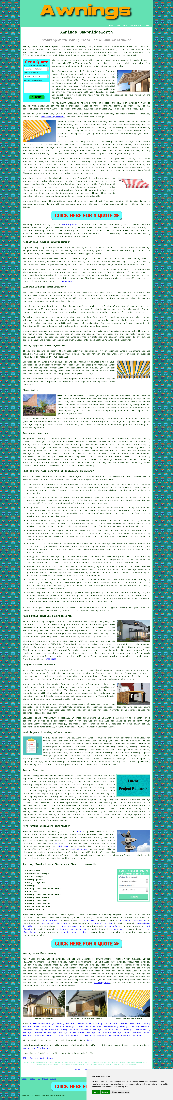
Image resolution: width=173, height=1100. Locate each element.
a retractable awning (137, 248)
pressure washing (71, 926)
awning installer (100, 610)
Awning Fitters (65, 1023)
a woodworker (50, 920)
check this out (78, 849)
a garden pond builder (73, 932)
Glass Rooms (77, 1032)
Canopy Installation (45, 1035)
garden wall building (54, 923)
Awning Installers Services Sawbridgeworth (59, 864)
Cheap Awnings (69, 1029)
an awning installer (133, 917)
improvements (93, 914)
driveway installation (133, 920)
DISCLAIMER (144, 26)
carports (119, 670)
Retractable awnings (34, 258)
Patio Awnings (124, 1029)
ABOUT (125, 26)
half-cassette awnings (129, 753)
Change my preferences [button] (120, 1092)
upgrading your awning (84, 368)
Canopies (27, 1029)
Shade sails (64, 408)
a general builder (101, 923)
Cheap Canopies (43, 1026)
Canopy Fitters (85, 1023)
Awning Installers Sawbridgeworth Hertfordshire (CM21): (55, 46)
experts (79, 980)
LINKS (118, 26)
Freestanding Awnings (42, 1023)
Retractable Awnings (89, 1026)
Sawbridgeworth (70, 225)
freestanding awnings (53, 117)
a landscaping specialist (71, 929)
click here (62, 846)
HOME (111, 26)
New (39, 1079)
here (78, 831)
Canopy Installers (107, 1023)
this (57, 843)
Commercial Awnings (45, 1032)
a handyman (117, 929)
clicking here (102, 983)
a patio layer (113, 926)
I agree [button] (96, 1092)
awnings (133, 103)
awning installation (124, 762)
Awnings (108, 1029)
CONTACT (134, 26)
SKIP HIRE (89, 920)
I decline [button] (105, 1092)
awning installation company (69, 77)
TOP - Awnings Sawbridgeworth (39, 1058)
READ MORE (67, 281)
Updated (45, 1079)
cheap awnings (138, 756)
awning (113, 49)
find (31, 959)
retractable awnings (81, 753)
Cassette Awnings (64, 1026)
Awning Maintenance (47, 1029)
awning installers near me (67, 817)
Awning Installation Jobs (37, 1048)
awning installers (77, 971)
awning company (132, 802)
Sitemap (24, 1079)
